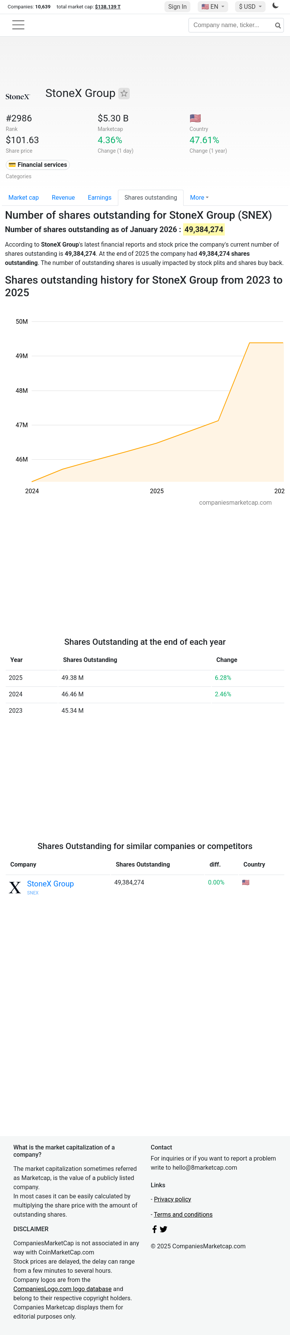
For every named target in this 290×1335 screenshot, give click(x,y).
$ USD (248, 6)
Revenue (63, 197)
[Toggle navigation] (18, 25)
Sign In (177, 6)
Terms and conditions (183, 1214)
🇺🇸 (210, 6)
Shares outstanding (150, 197)
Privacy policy (172, 1199)
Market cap (23, 197)
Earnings (99, 197)
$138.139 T (108, 7)
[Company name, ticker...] (236, 25)
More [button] (197, 197)
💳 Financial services (37, 164)
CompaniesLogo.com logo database (62, 1289)
